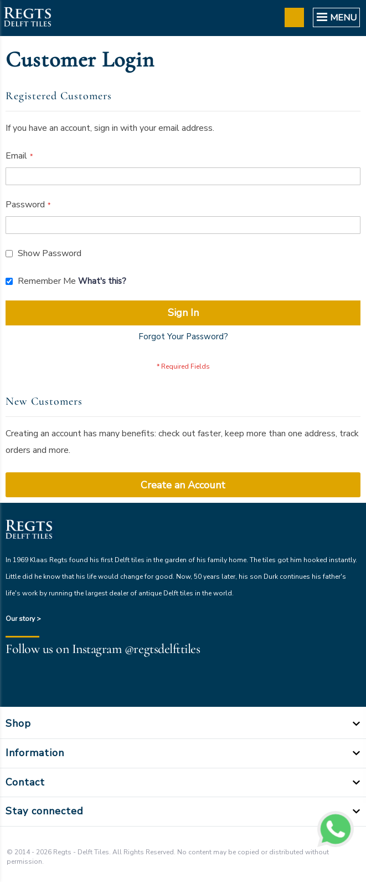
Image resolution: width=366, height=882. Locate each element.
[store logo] (27, 18)
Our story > (23, 618)
